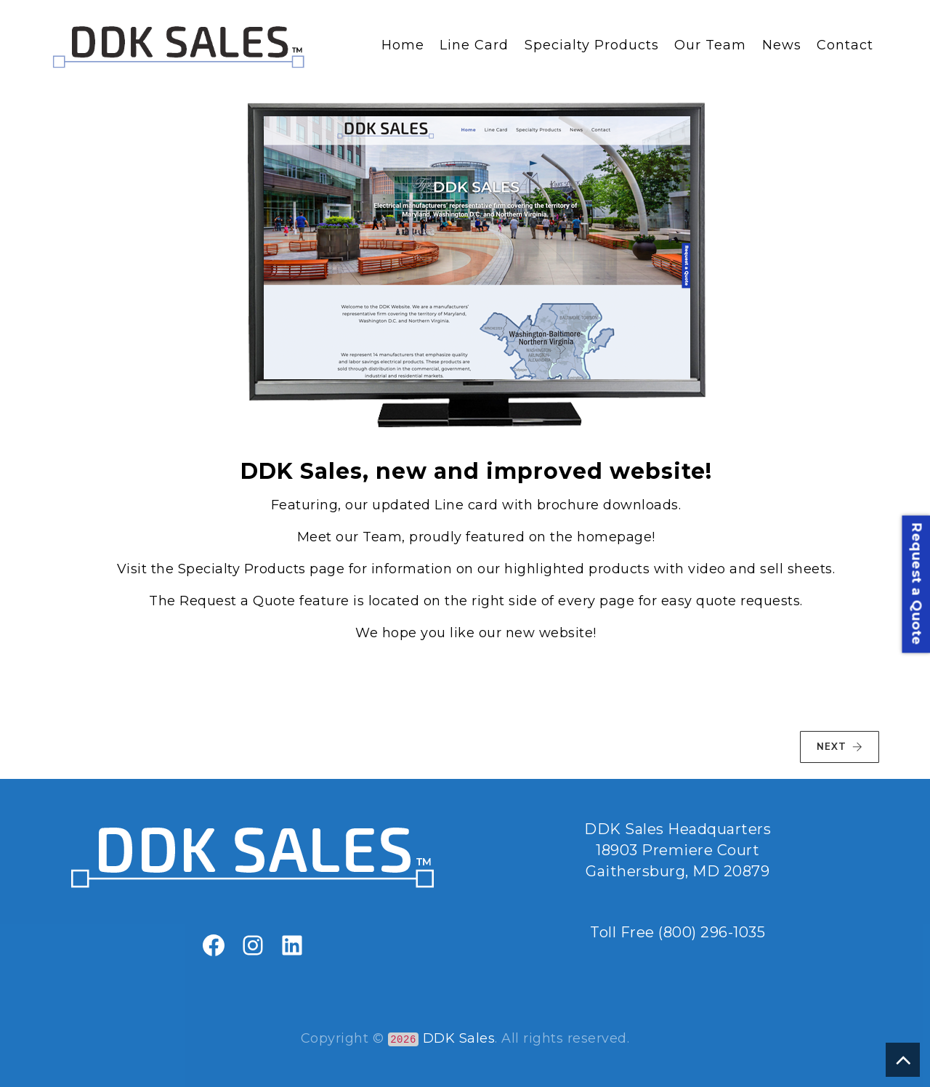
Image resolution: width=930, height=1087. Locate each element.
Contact (845, 45)
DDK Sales (459, 1038)
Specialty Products (592, 45)
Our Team (710, 45)
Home (402, 45)
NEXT (840, 746)
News (781, 45)
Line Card (474, 45)
